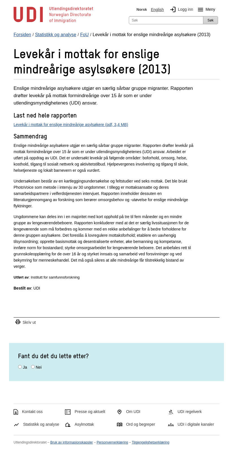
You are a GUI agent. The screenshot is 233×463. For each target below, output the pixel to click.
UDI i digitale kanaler (196, 424)
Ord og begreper (140, 424)
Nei (39, 367)
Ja (25, 367)
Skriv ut (25, 322)
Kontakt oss (32, 411)
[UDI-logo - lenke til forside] (53, 22)
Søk (211, 20)
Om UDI (133, 411)
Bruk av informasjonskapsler (71, 442)
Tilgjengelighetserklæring (150, 442)
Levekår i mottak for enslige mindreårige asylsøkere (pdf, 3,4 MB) (71, 124)
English (157, 9)
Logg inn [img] (180, 10)
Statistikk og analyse (41, 424)
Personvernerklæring (112, 442)
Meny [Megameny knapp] (205, 10)
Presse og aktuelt (90, 411)
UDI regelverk (190, 411)
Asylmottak (84, 424)
